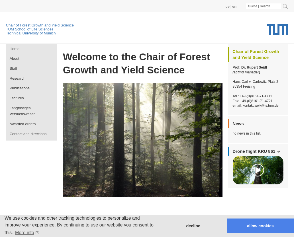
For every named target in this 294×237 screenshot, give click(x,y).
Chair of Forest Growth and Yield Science (40, 25)
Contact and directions (28, 134)
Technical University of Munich (31, 33)
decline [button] (193, 226)
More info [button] (24, 232)
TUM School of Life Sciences (30, 29)
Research (18, 78)
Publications (20, 88)
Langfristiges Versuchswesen (23, 111)
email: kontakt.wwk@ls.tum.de (255, 106)
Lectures (17, 98)
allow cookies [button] (260, 226)
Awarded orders (23, 124)
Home (15, 49)
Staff (13, 68)
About (14, 58)
